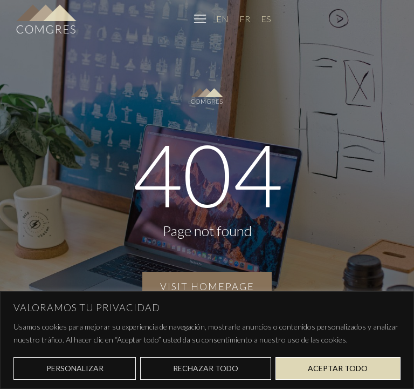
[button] (200, 19)
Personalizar (75, 368)
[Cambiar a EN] (222, 18)
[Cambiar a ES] (266, 18)
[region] (207, 340)
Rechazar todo (205, 368)
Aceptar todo (338, 368)
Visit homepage (207, 286)
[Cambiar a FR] (245, 18)
